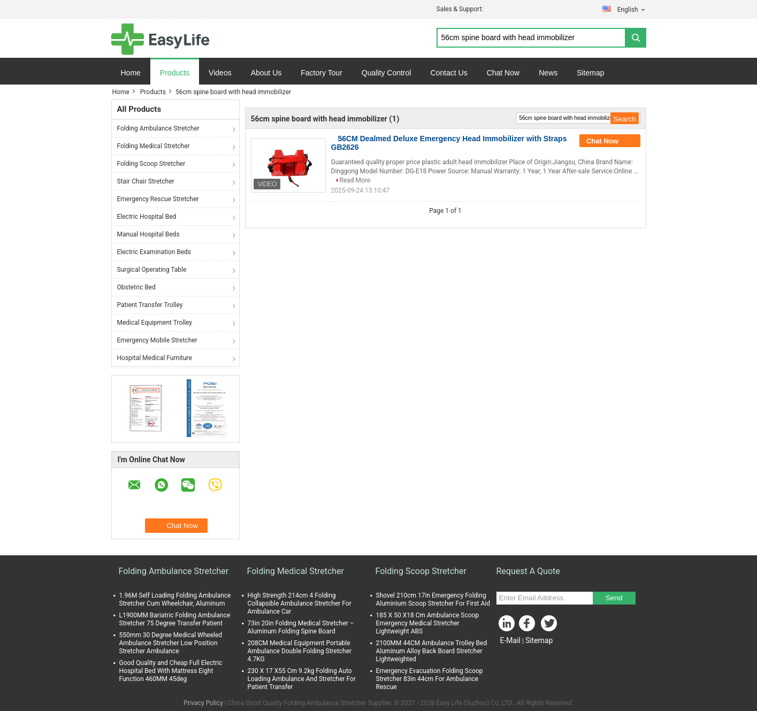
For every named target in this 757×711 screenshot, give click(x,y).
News (548, 72)
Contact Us (448, 72)
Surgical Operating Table (152, 269)
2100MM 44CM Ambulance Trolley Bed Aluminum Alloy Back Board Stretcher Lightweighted (431, 651)
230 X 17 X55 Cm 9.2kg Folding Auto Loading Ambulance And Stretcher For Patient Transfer (302, 679)
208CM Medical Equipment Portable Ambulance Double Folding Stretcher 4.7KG (300, 651)
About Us (266, 72)
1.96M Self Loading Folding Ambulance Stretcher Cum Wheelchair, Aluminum (175, 599)
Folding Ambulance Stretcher (158, 128)
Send (614, 598)
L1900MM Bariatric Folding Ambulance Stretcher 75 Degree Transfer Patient (175, 619)
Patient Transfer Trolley (150, 305)
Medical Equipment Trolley (155, 322)
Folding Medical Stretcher (153, 146)
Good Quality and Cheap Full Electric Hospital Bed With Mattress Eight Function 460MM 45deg (171, 671)
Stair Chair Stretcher (145, 181)
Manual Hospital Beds (148, 234)
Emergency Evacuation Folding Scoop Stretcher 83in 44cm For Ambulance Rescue (429, 679)
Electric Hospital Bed (147, 216)
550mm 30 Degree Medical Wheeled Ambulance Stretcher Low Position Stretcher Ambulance (171, 643)
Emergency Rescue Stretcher (158, 199)
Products (174, 72)
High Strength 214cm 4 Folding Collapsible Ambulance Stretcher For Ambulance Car (299, 603)
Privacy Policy (203, 703)
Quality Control (386, 72)
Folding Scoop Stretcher (151, 163)
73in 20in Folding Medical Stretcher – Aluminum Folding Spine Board (301, 627)
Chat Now (503, 72)
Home (131, 72)
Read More (355, 180)
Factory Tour (321, 72)
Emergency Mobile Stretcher (157, 340)
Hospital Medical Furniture (154, 358)
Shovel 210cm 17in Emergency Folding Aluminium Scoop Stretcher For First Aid (433, 599)
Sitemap (590, 72)
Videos (220, 72)
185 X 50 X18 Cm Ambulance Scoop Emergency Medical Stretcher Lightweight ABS (427, 623)
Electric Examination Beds (154, 252)
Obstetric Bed (136, 287)
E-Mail (510, 640)
